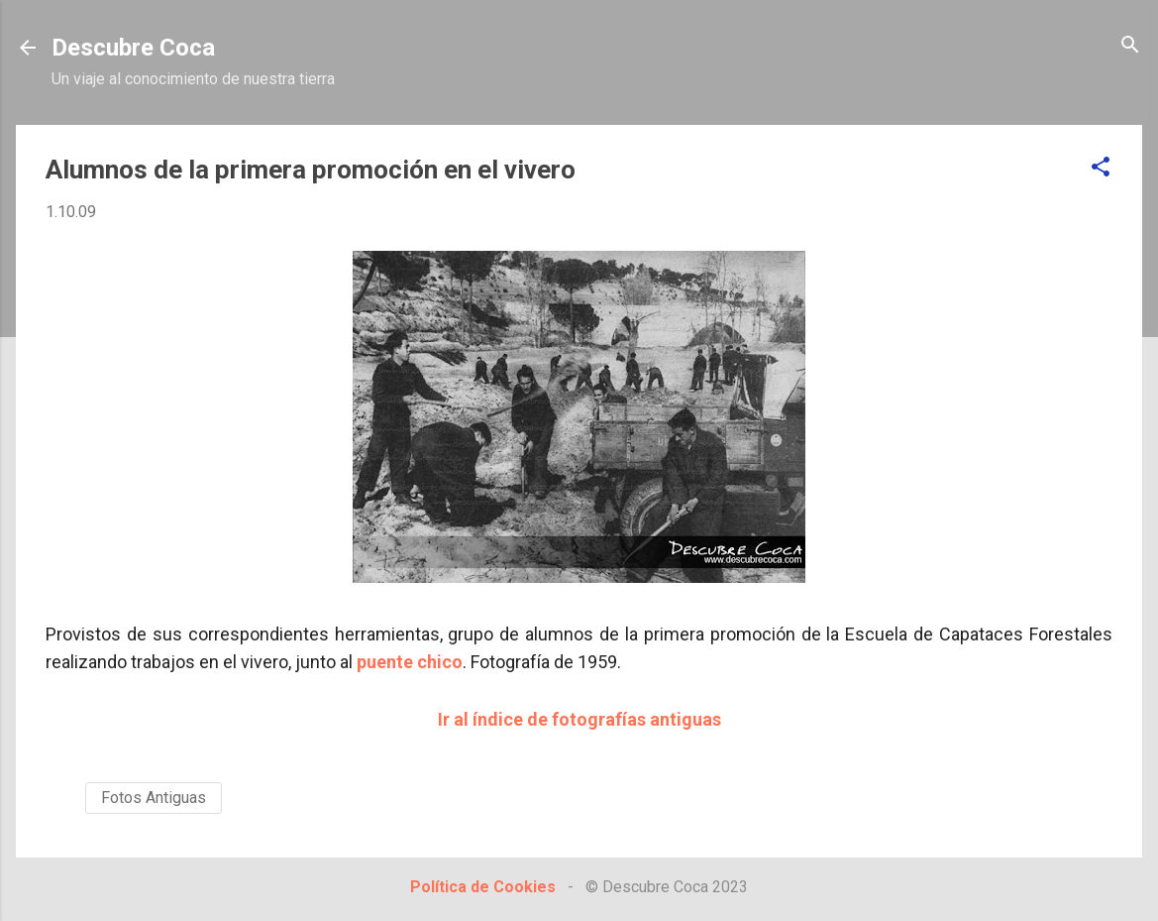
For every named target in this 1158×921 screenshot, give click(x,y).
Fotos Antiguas (153, 797)
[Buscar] (1130, 46)
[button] (1100, 168)
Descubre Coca (133, 47)
